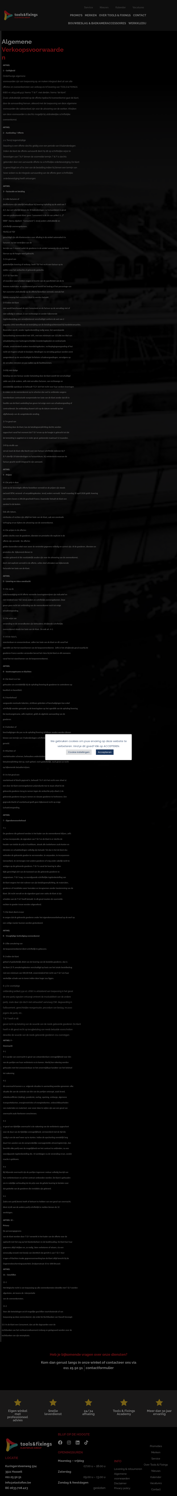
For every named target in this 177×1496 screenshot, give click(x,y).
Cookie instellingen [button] (79, 752)
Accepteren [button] (104, 752)
